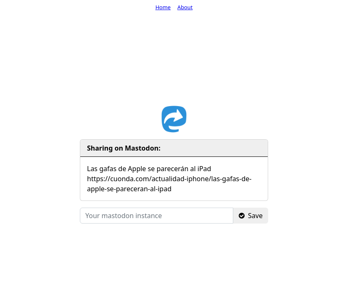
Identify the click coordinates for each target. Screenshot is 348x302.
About (184, 7)
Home (163, 7)
